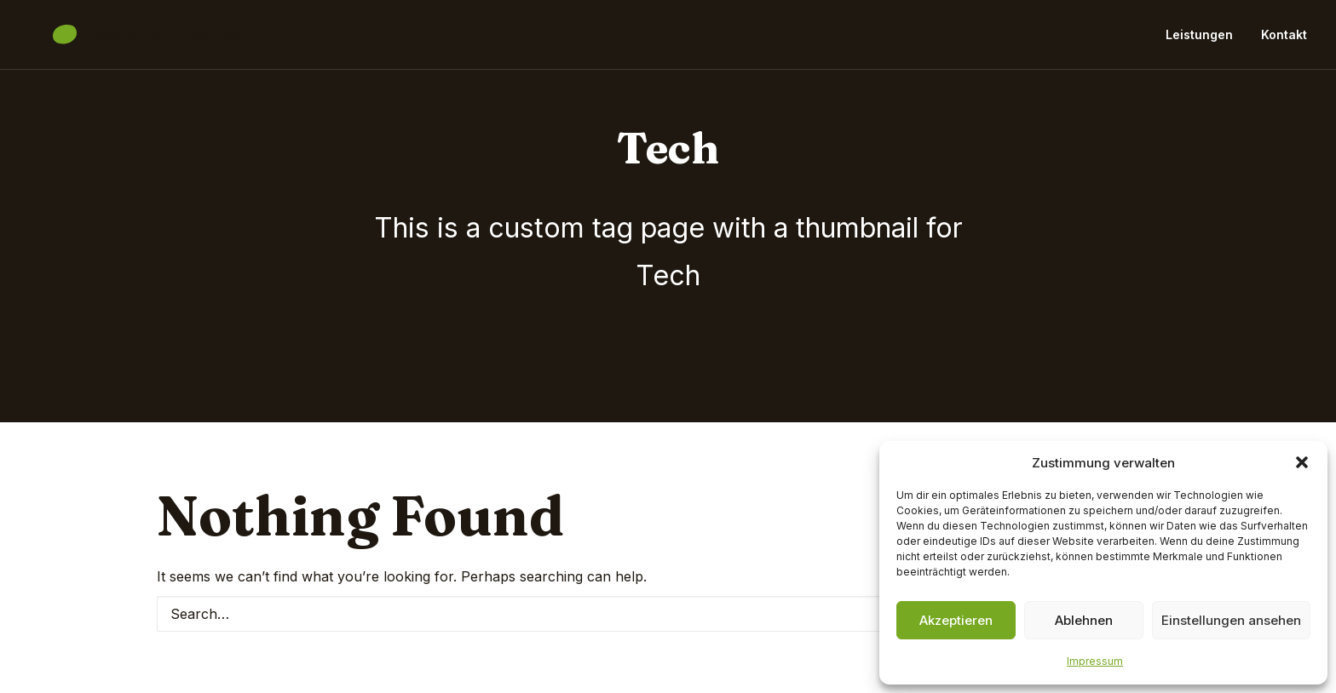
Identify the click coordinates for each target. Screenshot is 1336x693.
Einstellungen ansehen (1231, 620)
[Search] (668, 614)
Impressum (1095, 661)
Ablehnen (1084, 620)
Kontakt (1284, 40)
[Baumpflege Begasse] (126, 41)
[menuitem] (1205, 41)
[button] (1301, 462)
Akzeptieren (956, 620)
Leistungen (1199, 40)
